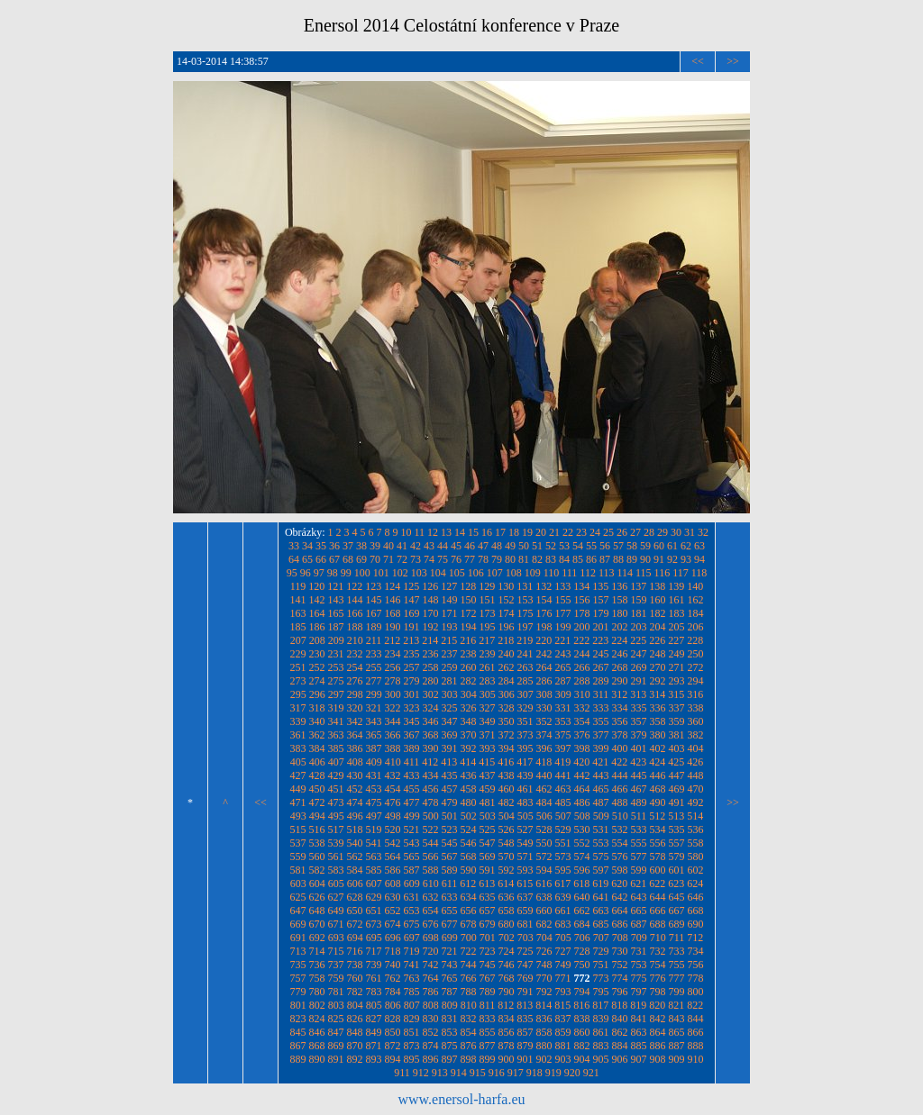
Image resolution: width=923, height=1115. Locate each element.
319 (336, 708)
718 (393, 951)
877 (488, 1045)
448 (696, 775)
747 (525, 964)
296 (317, 694)
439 (525, 775)
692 (317, 937)
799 (677, 991)
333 (601, 708)
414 (468, 762)
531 (601, 829)
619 (600, 883)
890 (317, 1059)
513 (676, 816)
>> (733, 61)
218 (506, 640)
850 (393, 1032)
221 (562, 640)
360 (696, 721)
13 (446, 532)
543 (412, 843)
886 (658, 1045)
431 (374, 775)
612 (468, 883)
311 (601, 694)
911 (402, 1072)
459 (488, 789)
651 (374, 910)
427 (298, 775)
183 (677, 613)
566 (431, 856)
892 (355, 1059)
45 (456, 545)
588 (431, 870)
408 (355, 762)
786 (431, 991)
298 (355, 694)
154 (544, 600)
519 (374, 829)
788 (469, 991)
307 (525, 694)
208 (317, 640)
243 (563, 654)
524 (469, 829)
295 (298, 694)
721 (450, 951)
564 (393, 856)
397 (563, 748)
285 (525, 681)
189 (374, 627)
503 (488, 816)
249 (677, 654)
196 (506, 627)
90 (645, 559)
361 (298, 735)
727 (563, 951)
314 (657, 694)
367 (412, 735)
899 (488, 1059)
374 (544, 735)
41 (402, 545)
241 (525, 654)
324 (431, 708)
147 (412, 600)
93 (686, 559)
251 (298, 667)
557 (677, 843)
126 (430, 586)
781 (336, 991)
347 (450, 721)
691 (298, 937)
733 (677, 951)
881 (563, 1045)
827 (374, 1018)
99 (346, 573)
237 (450, 654)
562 (355, 856)
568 (469, 856)
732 (658, 951)
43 (429, 545)
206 (696, 627)
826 (355, 1018)
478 (431, 802)
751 (601, 964)
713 (298, 951)
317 (298, 708)
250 (696, 654)
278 (393, 681)
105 (457, 573)
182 (658, 613)
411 (412, 762)
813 (524, 1005)
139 (676, 586)
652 (393, 910)
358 (658, 721)
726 (544, 951)
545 (450, 843)
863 (639, 1032)
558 (696, 843)
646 (696, 897)
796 (620, 991)
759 (336, 978)
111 (569, 573)
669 (298, 924)
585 (374, 870)
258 (431, 667)
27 (635, 532)
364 (355, 735)
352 (544, 721)
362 (317, 735)
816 (581, 1005)
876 (469, 1045)
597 (601, 870)
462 (544, 789)
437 (488, 775)
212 (392, 640)
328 (506, 708)
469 (677, 789)
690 (696, 924)
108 (514, 573)
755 (677, 964)
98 (332, 573)
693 (336, 937)
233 (374, 654)
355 (601, 721)
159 (639, 600)
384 (317, 748)
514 (695, 816)
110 (552, 573)
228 (695, 640)
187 (336, 627)
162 (696, 600)
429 (336, 775)
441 (563, 775)
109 (533, 573)
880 (544, 1045)
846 (317, 1032)
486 (582, 802)
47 (483, 545)
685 (601, 924)
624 (695, 883)
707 (601, 937)
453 (374, 789)
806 (393, 1005)
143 (336, 600)
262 (506, 667)
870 (355, 1045)
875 (450, 1045)
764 (431, 978)
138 (657, 586)
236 (431, 654)
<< (697, 61)
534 (658, 829)
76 (456, 559)
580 (696, 856)
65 (307, 559)
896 (431, 1059)
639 (563, 897)
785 (412, 991)
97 (319, 573)
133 (562, 586)
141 (298, 600)
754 (658, 964)
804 (355, 1005)
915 (478, 1072)
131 (524, 586)
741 (412, 964)
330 (544, 708)
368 (431, 735)
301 (412, 694)
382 (696, 735)
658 (506, 910)
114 (625, 573)
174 (506, 613)
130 (506, 586)
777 (677, 978)
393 (488, 748)
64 (293, 559)
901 (525, 1059)
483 (525, 802)
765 (450, 978)
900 (506, 1059)
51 (537, 545)
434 (431, 775)
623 (676, 883)
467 (639, 789)
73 (415, 559)
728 (582, 951)
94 (699, 559)
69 (361, 559)
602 (696, 870)
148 (431, 600)
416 (506, 762)
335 (639, 708)
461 (525, 789)
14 (459, 532)
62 (686, 545)
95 (292, 573)
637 (525, 897)
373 (525, 735)
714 (317, 951)
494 (317, 816)
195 (488, 627)
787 (450, 991)
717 (374, 951)
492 (696, 802)
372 (506, 735)
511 (639, 816)
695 (374, 937)
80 (510, 559)
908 (658, 1059)
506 (544, 816)
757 (298, 978)
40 (388, 545)
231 (336, 654)
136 (619, 586)
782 (355, 991)
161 (677, 600)
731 (639, 951)
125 (411, 586)
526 (506, 829)
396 (544, 748)
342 (355, 721)
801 (298, 1005)
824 (317, 1018)
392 (469, 748)
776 (658, 978)
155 (563, 600)
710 (658, 937)
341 (336, 721)
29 (662, 532)
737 (336, 964)
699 (450, 937)
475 (374, 802)
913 (440, 1072)
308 (544, 694)
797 (639, 991)
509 (601, 816)
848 (355, 1032)
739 (374, 964)
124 (392, 586)
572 (544, 856)
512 (657, 816)
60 (658, 545)
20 (540, 532)
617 (562, 883)
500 (431, 816)
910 (696, 1059)
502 (469, 816)
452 (355, 789)
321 (374, 708)
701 (488, 937)
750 (582, 964)
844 (696, 1018)
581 (298, 870)
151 (488, 600)
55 (591, 545)
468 (658, 789)
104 (438, 573)
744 (469, 964)
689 (677, 924)
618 (581, 883)
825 (336, 1018)
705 (563, 937)
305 (488, 694)
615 (524, 883)
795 (601, 991)
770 (544, 978)
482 (506, 802)
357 (639, 721)
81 (523, 559)
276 (355, 681)
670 (317, 924)
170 (431, 613)
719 (412, 951)
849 (374, 1032)
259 (450, 667)
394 (506, 748)
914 (459, 1072)
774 (620, 978)
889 (298, 1059)
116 (662, 573)
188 (355, 627)
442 (582, 775)
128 (468, 586)
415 (487, 762)
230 (317, 654)
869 (336, 1045)
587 (412, 870)
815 (562, 1005)
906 (620, 1059)
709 (639, 937)
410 (393, 762)
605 (336, 883)
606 (355, 883)
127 (449, 586)
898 (469, 1059)
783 (374, 991)
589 (450, 870)
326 (469, 708)
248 (658, 654)
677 (450, 924)
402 (658, 748)
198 (544, 627)
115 (643, 573)
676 (431, 924)
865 (677, 1032)
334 (620, 708)
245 (601, 654)
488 (620, 802)
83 (550, 559)
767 (488, 978)
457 (450, 789)
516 (317, 829)
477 (412, 802)
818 (619, 1005)
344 (393, 721)
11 (420, 532)
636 (506, 897)
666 (658, 910)
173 (488, 613)
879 (525, 1045)
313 (638, 694)
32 (703, 532)
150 (469, 600)
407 (336, 762)
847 (336, 1032)
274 (317, 681)
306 (506, 694)
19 (527, 532)
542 (393, 843)
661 (563, 910)
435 (450, 775)
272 (696, 667)
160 (658, 600)
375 (563, 735)
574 (582, 856)
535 (677, 829)
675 (412, 924)
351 (525, 721)
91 (658, 559)
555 (639, 843)
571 (525, 856)
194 (469, 627)
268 (620, 667)
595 (563, 870)
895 (412, 1059)
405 (298, 762)
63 (699, 545)
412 (430, 762)
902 (544, 1059)
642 (620, 897)
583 (336, 870)
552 (582, 843)
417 (524, 762)
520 (393, 829)
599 (639, 870)
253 (336, 667)
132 (543, 586)
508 (582, 816)
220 (543, 640)
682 (544, 924)
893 (374, 1059)
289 (601, 681)
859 (563, 1032)
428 (317, 775)
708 (620, 937)
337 (677, 708)
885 (639, 1045)
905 (601, 1059)
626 (317, 897)
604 (317, 883)
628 (355, 897)
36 (334, 545)
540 (355, 843)
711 (677, 937)
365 (374, 735)
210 (355, 640)
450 (317, 789)
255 (374, 667)
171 (450, 613)
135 (600, 586)
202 (620, 627)
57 (618, 545)
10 (406, 532)
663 (601, 910)
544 (431, 843)
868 (317, 1045)
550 (544, 843)
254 (355, 667)
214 (430, 640)
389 (412, 748)
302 (431, 694)
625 (298, 897)
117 (680, 573)
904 (582, 1059)
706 (582, 937)
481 (488, 802)
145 (374, 600)
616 (543, 883)
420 (581, 762)
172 (469, 613)
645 (677, 897)
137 (638, 586)
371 (488, 735)
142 (317, 600)
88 (618, 559)
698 (431, 937)
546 (469, 843)
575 (601, 856)
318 (317, 708)
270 (658, 667)
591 (488, 870)
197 (525, 627)
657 (488, 910)
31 (689, 532)
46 (469, 545)
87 (604, 559)
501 (450, 816)
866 (696, 1032)
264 (544, 667)
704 (544, 937)
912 (421, 1072)
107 (495, 573)
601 (677, 870)
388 (393, 748)
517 (336, 829)
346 (431, 721)
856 (506, 1032)
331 (563, 708)
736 (317, 964)
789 (488, 991)
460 (506, 789)
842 (658, 1018)
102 (400, 573)
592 (506, 870)
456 (431, 789)
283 (488, 681)
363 (336, 735)
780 (317, 991)
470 (696, 789)
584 (355, 870)
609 (412, 883)
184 (696, 613)
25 (608, 532)
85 (577, 559)
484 (544, 802)
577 (639, 856)
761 (374, 978)
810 (469, 1005)
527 (525, 829)
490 (658, 802)
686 (620, 924)
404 (696, 748)
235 (412, 654)
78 (483, 559)
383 (298, 748)
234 (393, 654)
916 (497, 1072)
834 (506, 1018)
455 (412, 789)
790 (506, 991)
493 (298, 816)
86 (591, 559)
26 (622, 532)
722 (469, 951)
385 (336, 748)
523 (450, 829)
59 (645, 545)
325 (450, 708)
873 (412, 1045)
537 (298, 843)
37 (348, 545)
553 (601, 843)
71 (388, 559)
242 (544, 654)
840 (620, 1018)
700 (469, 937)
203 (639, 627)
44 (442, 545)
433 (412, 775)
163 (298, 613)
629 (374, 897)
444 (620, 775)
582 (317, 870)
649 (336, 910)
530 (582, 829)
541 (374, 843)
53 (564, 545)
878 (506, 1045)
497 (374, 816)
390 (431, 748)
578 (658, 856)
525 (488, 829)
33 (293, 545)
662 (582, 910)
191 (412, 627)
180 (620, 613)
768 (506, 978)
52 (550, 545)
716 (355, 951)
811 (488, 1005)
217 (487, 640)
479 (450, 802)
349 (488, 721)
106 (476, 573)
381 (677, 735)
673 (374, 924)
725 (525, 951)
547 (488, 843)
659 (525, 910)
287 (563, 681)
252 (317, 667)
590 (469, 870)
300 (393, 694)
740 (393, 964)
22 (567, 532)
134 (581, 586)
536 (696, 829)
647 (298, 910)
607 (374, 883)
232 (355, 654)
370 (469, 735)
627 (336, 897)
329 (525, 708)
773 (601, 978)
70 (375, 559)
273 (298, 681)
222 (581, 640)
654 (431, 910)
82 (537, 559)
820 (657, 1005)
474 (355, 802)
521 (412, 829)
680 (506, 924)
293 (677, 681)
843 (677, 1018)
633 (450, 897)
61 (672, 545)
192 (431, 627)
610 (431, 883)
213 (411, 640)
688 (658, 924)
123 (373, 586)
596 (582, 870)
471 (298, 802)
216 (468, 640)
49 (510, 545)
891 (336, 1059)
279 (412, 681)
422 (619, 762)
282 (469, 681)
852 (431, 1032)
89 (631, 559)
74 (429, 559)
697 (412, 937)
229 (298, 654)
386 (355, 748)
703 (525, 937)
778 (696, 978)
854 (469, 1032)
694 (355, 937)
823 (298, 1018)
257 (412, 667)
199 (563, 627)
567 (450, 856)
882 (582, 1045)
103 (419, 573)
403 (677, 748)
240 (506, 654)
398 (582, 748)
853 (450, 1032)
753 (639, 964)
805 (374, 1005)
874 (431, 1045)
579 (677, 856)
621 (638, 883)
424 (657, 762)
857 (525, 1032)
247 (639, 654)
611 (450, 883)
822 (695, 1005)
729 (601, 951)
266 (582, 667)
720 (431, 951)
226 (657, 640)
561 (336, 856)
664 (620, 910)
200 (582, 627)
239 (488, 654)
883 (601, 1045)
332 (582, 708)
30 (676, 532)
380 (658, 735)
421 (600, 762)
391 (450, 748)
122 (354, 586)
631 (412, 897)
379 (639, 735)
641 (601, 897)
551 (563, 843)
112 (588, 573)
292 (658, 681)
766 (469, 978)
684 (582, 924)
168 (393, 613)
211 (374, 640)
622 (657, 883)
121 (335, 586)
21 (554, 532)
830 (431, 1018)
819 (638, 1005)
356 (620, 721)
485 (563, 802)
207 (298, 640)
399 (601, 748)
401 (639, 748)
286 (544, 681)
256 (393, 667)
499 (412, 816)
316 (695, 694)
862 (620, 1032)
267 (601, 667)
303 (450, 694)
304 (469, 694)
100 (362, 573)
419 (562, 762)
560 (317, 856)
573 (563, 856)
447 (677, 775)
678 (469, 924)
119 (298, 586)
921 (591, 1072)
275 (336, 681)
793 (563, 991)
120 (316, 586)
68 (348, 559)
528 (544, 829)
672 (355, 924)
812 (506, 1005)
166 (355, 613)
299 (374, 694)
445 (639, 775)
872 (393, 1045)
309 (563, 694)
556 (658, 843)
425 (676, 762)
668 (696, 910)
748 (544, 964)
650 (355, 910)
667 (677, 910)
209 (336, 640)
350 (506, 721)
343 (374, 721)
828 (393, 1018)
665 (639, 910)
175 (525, 613)
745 (488, 964)
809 (450, 1005)
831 (450, 1018)
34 (307, 545)
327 (488, 708)
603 (298, 883)
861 (601, 1032)
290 (620, 681)
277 (374, 681)
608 (393, 883)
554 (620, 843)
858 (544, 1032)
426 (695, 762)
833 (488, 1018)
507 (563, 816)
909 (677, 1059)
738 (355, 964)
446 (658, 775)
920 (572, 1072)
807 (412, 1005)
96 (305, 573)
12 (432, 532)
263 (525, 667)
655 (450, 910)
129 (487, 586)
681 (525, 924)
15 (473, 532)
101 (381, 573)
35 (320, 545)
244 (582, 654)
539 (336, 843)
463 (563, 789)
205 (677, 627)
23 (581, 532)
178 (582, 613)
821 (676, 1005)
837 (563, 1018)
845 (298, 1032)
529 (563, 829)
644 (658, 897)
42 (415, 545)
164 (317, 613)
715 (336, 951)
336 (658, 708)
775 (639, 978)
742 (431, 964)
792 (544, 991)
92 (672, 559)
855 (488, 1032)
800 (696, 991)
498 (393, 816)
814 (543, 1005)
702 (506, 937)
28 (649, 532)
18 (513, 532)
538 (317, 843)
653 (412, 910)
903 (563, 1059)
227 (676, 640)
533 (639, 829)
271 (677, 667)
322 (393, 708)
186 (317, 627)
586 (393, 870)
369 (450, 735)
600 (658, 870)
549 (525, 843)
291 (639, 681)
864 (658, 1032)
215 (449, 640)
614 (506, 883)
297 (336, 694)
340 (317, 721)
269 (639, 667)
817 (600, 1005)
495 (336, 816)
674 (393, 924)
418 (543, 762)
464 (582, 789)
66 (320, 559)
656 (469, 910)
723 (488, 951)
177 (563, 613)
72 (402, 559)
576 (620, 856)
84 (564, 559)
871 (374, 1045)
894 (393, 1059)
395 (525, 748)
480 (469, 802)
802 (317, 1005)
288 (582, 681)
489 (639, 802)
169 (412, 613)
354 (582, 721)
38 (361, 545)
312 (619, 694)
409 (374, 762)
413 (449, 762)
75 (442, 559)
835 (525, 1018)
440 (544, 775)
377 (601, 735)
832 (469, 1018)
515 (298, 829)
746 (506, 964)
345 (412, 721)
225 (638, 640)
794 (582, 991)
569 (488, 856)
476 (393, 802)
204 (658, 627)
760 (355, 978)
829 (412, 1018)
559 (298, 856)
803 (336, 1005)
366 (393, 735)
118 (699, 573)
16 (486, 532)
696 (393, 937)
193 (450, 627)
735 (298, 964)
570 (506, 856)
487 (601, 802)
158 (620, 600)
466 (620, 789)
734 (696, 951)
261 (488, 667)
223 (600, 640)
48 (496, 545)
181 (639, 613)
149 (450, 600)
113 (607, 573)
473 (336, 802)
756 (696, 964)
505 (525, 816)
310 (582, 694)
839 (601, 1018)
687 (639, 924)
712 (695, 937)
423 (638, 762)
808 (431, 1005)
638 (544, 897)
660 (544, 910)
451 (336, 789)
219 (524, 640)
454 (393, 789)
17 (500, 532)
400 (620, 748)
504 (506, 816)
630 (393, 897)
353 (563, 721)
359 (677, 721)
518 (355, 829)
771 (563, 978)
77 (469, 559)
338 (696, 708)
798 (658, 991)
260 (469, 667)
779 (298, 991)
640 (582, 897)
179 (601, 613)
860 (582, 1032)
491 (677, 802)
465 (601, 789)
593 (525, 870)
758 (317, 978)
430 (355, 775)
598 (620, 870)
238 (469, 654)
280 (431, 681)
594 (544, 870)
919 (553, 1072)
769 (525, 978)
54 (577, 545)
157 (601, 600)
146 (393, 600)
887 (677, 1045)
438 (506, 775)
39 (375, 545)
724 (506, 951)
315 (676, 694)
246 (620, 654)
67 (334, 559)
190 (393, 627)
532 (620, 829)
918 (534, 1072)
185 (298, 627)
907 (639, 1059)
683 (563, 924)
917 (515, 1072)
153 (525, 600)
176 (544, 613)
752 (620, 964)
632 (431, 897)
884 (620, 1045)
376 (582, 735)
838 (582, 1018)
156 (582, 600)
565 (412, 856)
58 (631, 545)
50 (523, 545)
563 (374, 856)
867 (298, 1045)
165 (336, 613)
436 (469, 775)
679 (488, 924)
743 (450, 964)
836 (544, 1018)
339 (298, 721)
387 (374, 748)
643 (639, 897)
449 (298, 789)
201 (601, 627)
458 (469, 789)
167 (374, 613)
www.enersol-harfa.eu (461, 1099)
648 (317, 910)
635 (488, 897)
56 (604, 545)
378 (620, 735)
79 (496, 559)
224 (619, 640)
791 (525, 991)
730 (620, 951)
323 (412, 708)
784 (393, 991)
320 (355, 708)
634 (469, 897)
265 (563, 667)
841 (639, 1018)
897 (450, 1059)
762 (393, 978)
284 (506, 681)
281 (450, 681)
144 (355, 600)
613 (487, 883)
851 (412, 1032)
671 (336, 924)
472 (317, 802)
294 (696, 681)
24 (594, 532)
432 (393, 775)
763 (412, 978)
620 (619, 883)
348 (469, 721)
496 (355, 816)
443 (601, 775)
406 (317, 762)
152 (506, 600)
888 (696, 1045)
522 (431, 829)
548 (506, 843)
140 (695, 586)
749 (563, 964)
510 (620, 816)
